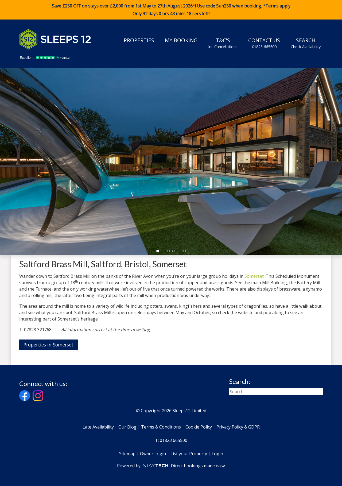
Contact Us (264, 43)
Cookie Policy (198, 427)
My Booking (181, 40)
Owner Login (153, 454)
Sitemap (127, 454)
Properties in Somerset (48, 344)
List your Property (188, 454)
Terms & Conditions (161, 427)
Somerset (254, 276)
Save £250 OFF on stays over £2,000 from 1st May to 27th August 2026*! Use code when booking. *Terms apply (171, 10)
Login (217, 454)
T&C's (223, 43)
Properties (139, 40)
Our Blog (127, 427)
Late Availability (98, 427)
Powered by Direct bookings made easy (171, 465)
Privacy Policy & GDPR (238, 427)
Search (306, 43)
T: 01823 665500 (171, 440)
